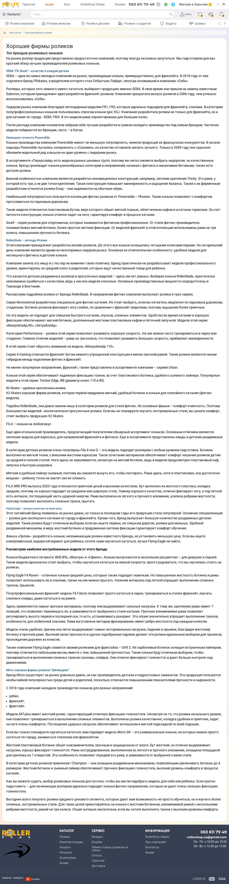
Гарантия (28, 4)
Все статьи (15, 32)
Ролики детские (97, 23)
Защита (170, 23)
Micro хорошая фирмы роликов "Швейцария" (37, 670)
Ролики (65, 837)
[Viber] (158, 4)
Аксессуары (68, 857)
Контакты (152, 847)
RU (224, 4)
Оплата (97, 855)
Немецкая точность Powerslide (28, 137)
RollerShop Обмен (93, 4)
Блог (67, 4)
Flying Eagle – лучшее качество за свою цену (34, 508)
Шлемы (200, 23)
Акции (49, 4)
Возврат (97, 837)
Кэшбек (120, 4)
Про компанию (155, 842)
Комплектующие (71, 842)
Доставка (98, 866)
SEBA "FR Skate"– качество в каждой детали (37, 71)
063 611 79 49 (142, 4)
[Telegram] (173, 4)
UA (217, 4)
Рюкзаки (66, 852)
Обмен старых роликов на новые (110, 848)
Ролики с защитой (137, 23)
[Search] (171, 14)
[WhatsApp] (166, 4)
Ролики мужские (22, 23)
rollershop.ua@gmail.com (207, 837)
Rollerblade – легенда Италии (26, 240)
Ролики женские (58, 23)
